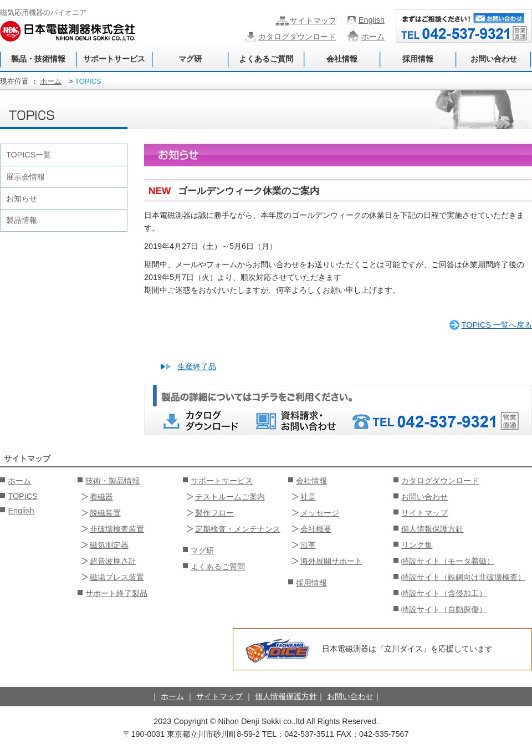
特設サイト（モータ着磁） (447, 561)
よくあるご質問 (266, 58)
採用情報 (417, 58)
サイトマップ (313, 20)
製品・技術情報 (38, 58)
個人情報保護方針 (432, 528)
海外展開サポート (331, 561)
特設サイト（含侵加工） (444, 593)
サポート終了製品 (116, 593)
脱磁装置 (105, 512)
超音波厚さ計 (113, 561)
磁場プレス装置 (117, 577)
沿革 (308, 545)
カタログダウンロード (297, 36)
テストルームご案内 (230, 496)
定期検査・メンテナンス (237, 528)
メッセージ (319, 512)
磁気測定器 (109, 545)
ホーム (373, 36)
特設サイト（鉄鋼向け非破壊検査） (463, 577)
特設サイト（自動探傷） (444, 609)
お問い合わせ (493, 58)
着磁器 (101, 496)
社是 (308, 496)
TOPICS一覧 (28, 154)
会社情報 (341, 58)
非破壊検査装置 (117, 528)
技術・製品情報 (112, 480)
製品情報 (21, 220)
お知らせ (21, 198)
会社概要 (315, 528)
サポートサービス (114, 58)
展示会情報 (25, 176)
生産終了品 (196, 366)
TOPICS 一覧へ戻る (497, 324)
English (372, 20)
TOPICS (22, 496)
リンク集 (416, 545)
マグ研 (190, 58)
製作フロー (214, 512)
